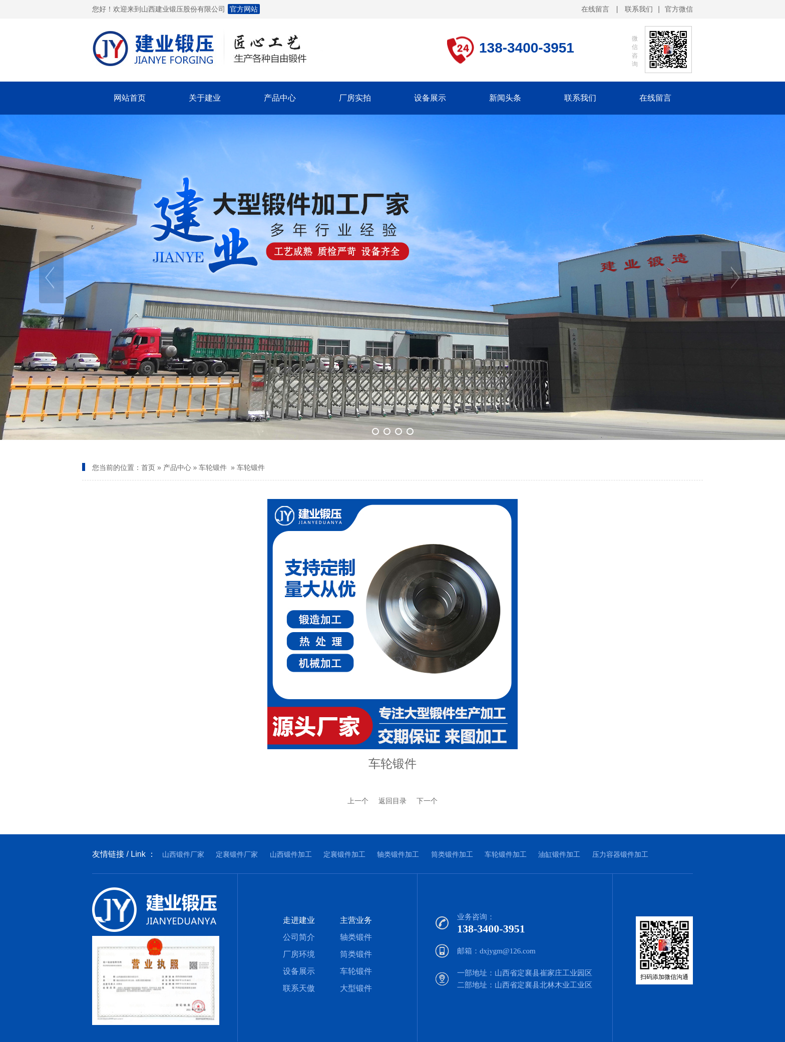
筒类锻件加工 (452, 854)
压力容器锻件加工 (620, 854)
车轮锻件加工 (506, 854)
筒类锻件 (356, 954)
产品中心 (177, 467)
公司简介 (299, 937)
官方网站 (244, 9)
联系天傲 (299, 988)
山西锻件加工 (291, 854)
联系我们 (639, 9)
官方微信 (679, 9)
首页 (148, 467)
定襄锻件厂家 (237, 854)
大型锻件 (356, 988)
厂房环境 (299, 954)
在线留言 (595, 9)
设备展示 (299, 971)
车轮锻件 (213, 467)
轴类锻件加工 (398, 854)
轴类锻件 (356, 937)
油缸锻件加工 (559, 854)
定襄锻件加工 (344, 854)
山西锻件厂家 (183, 854)
